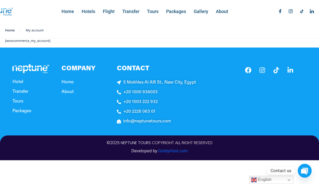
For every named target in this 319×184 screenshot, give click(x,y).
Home (68, 11)
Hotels (88, 11)
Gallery (201, 11)
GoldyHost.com (173, 151)
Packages (176, 11)
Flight (109, 11)
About (222, 11)
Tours (152, 11)
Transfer (130, 11)
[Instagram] (289, 11)
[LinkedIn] (310, 11)
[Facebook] (278, 11)
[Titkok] (299, 11)
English (261, 180)
